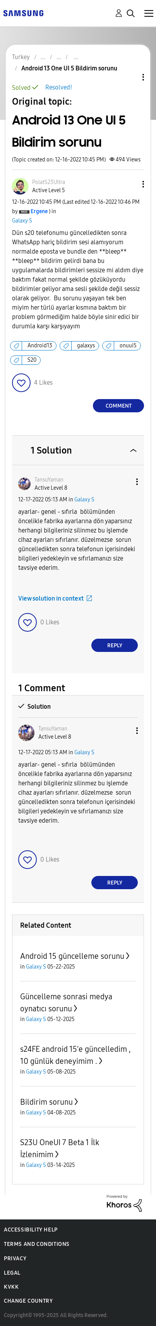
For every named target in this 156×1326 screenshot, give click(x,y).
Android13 (39, 345)
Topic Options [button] (130, 77)
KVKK (11, 1287)
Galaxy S (22, 220)
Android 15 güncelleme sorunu (72, 956)
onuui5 (128, 345)
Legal (12, 1273)
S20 (31, 360)
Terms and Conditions (37, 1244)
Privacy (15, 1258)
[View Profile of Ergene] (39, 211)
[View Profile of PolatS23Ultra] (48, 182)
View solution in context (51, 598)
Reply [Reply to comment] (114, 645)
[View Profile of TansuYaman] (48, 479)
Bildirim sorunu (46, 1102)
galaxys (86, 345)
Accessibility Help (31, 1229)
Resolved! (58, 87)
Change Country (28, 1301)
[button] (130, 184)
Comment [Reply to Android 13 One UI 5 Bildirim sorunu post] (119, 406)
